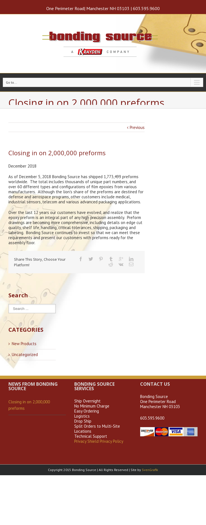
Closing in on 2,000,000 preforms (29, 405)
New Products (24, 343)
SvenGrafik (150, 470)
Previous (137, 127)
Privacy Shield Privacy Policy (98, 441)
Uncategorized (25, 354)
